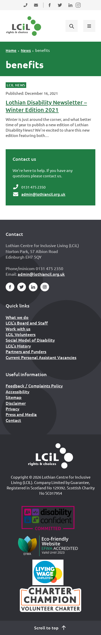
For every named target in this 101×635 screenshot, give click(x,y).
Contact (13, 420)
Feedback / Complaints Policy (34, 385)
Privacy (12, 408)
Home (11, 50)
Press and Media (21, 414)
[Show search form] (71, 26)
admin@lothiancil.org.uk (43, 194)
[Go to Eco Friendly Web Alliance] (48, 545)
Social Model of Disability (30, 340)
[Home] (50, 456)
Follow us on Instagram (78, 8)
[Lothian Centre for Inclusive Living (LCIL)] (24, 26)
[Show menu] (89, 26)
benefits (42, 50)
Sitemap (14, 397)
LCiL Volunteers (20, 334)
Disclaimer (16, 403)
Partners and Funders (26, 351)
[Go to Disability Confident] (48, 519)
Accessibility (17, 391)
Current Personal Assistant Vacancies (41, 357)
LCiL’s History (18, 346)
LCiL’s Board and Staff (27, 323)
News (26, 50)
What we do (17, 317)
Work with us (18, 328)
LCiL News (16, 85)
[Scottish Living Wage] (48, 572)
